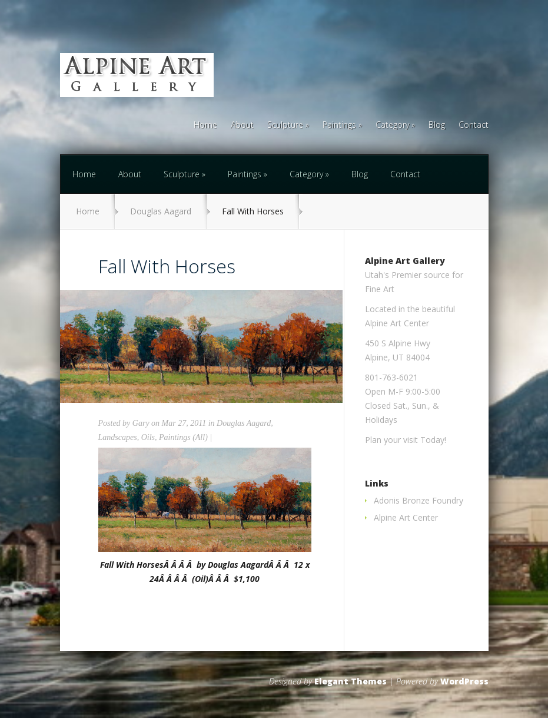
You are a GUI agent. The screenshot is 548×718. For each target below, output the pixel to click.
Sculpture (285, 125)
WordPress (464, 681)
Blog (437, 125)
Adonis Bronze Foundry (418, 500)
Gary (141, 423)
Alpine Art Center (406, 517)
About (242, 125)
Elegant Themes (350, 681)
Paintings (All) (183, 437)
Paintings (339, 125)
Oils (148, 437)
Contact (474, 125)
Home (205, 125)
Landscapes (117, 437)
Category (392, 125)
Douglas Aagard (160, 211)
